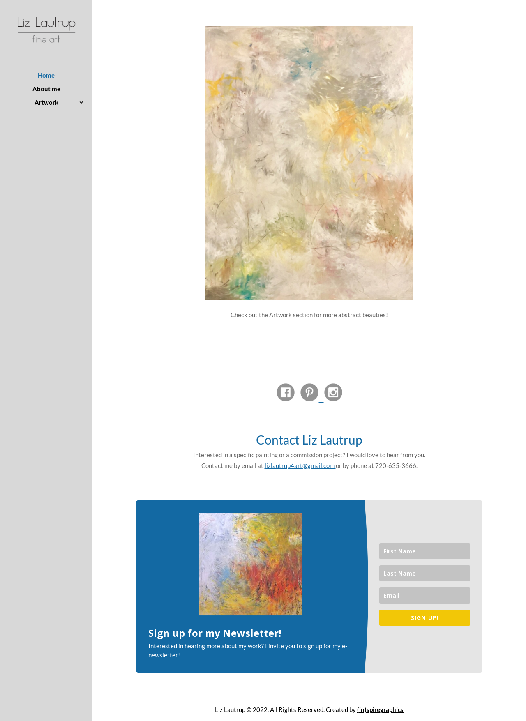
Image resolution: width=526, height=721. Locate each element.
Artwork (46, 102)
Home (46, 75)
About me (46, 89)
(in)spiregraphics (380, 709)
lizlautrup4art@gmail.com (300, 465)
